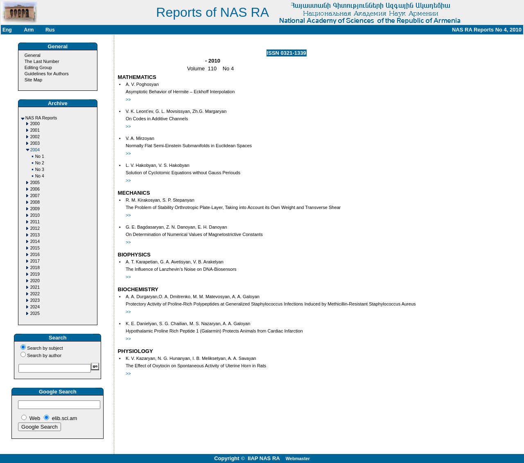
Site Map (33, 79)
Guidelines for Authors (47, 73)
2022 (35, 294)
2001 (35, 130)
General (33, 55)
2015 (35, 248)
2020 (35, 281)
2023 (35, 300)
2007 (35, 195)
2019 (35, 274)
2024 (35, 307)
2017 (35, 261)
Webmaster (298, 458)
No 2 (39, 163)
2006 (35, 189)
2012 (35, 228)
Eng (7, 30)
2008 (35, 202)
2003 (35, 143)
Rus (50, 30)
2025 (35, 313)
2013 (35, 235)
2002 (35, 137)
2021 (35, 287)
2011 (35, 222)
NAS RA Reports (41, 118)
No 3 (39, 169)
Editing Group (38, 67)
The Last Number (42, 61)
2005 (35, 182)
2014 (35, 241)
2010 (35, 215)
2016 (35, 254)
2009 (35, 209)
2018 (35, 267)
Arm (29, 30)
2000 (35, 123)
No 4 (39, 176)
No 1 (39, 156)
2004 (35, 150)
